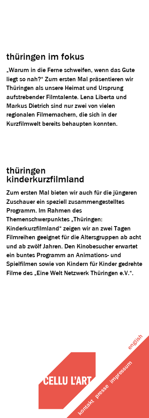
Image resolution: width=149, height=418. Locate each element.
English (135, 342)
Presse (102, 391)
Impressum (121, 372)
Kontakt (86, 407)
